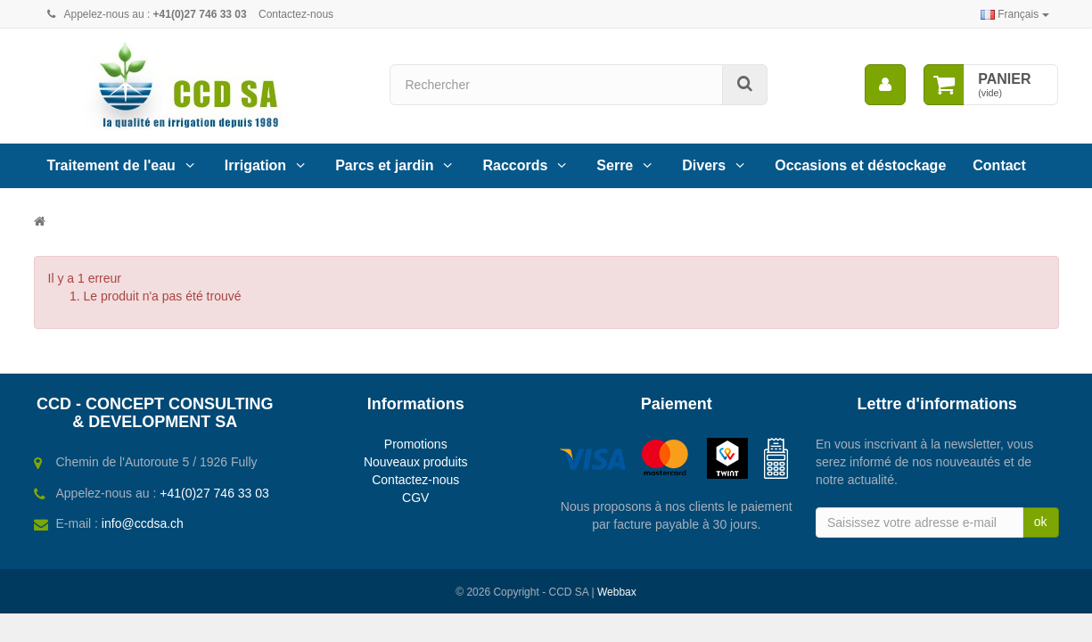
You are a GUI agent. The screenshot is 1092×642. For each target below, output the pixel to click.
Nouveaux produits (416, 462)
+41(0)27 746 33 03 (214, 493)
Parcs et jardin (384, 165)
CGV (415, 497)
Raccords (514, 165)
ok (1040, 521)
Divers (704, 165)
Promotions (415, 444)
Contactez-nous (296, 14)
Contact (999, 165)
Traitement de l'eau (111, 165)
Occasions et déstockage (860, 165)
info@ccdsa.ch (143, 523)
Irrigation (255, 165)
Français (1015, 14)
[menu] (885, 84)
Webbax (616, 592)
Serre (614, 165)
